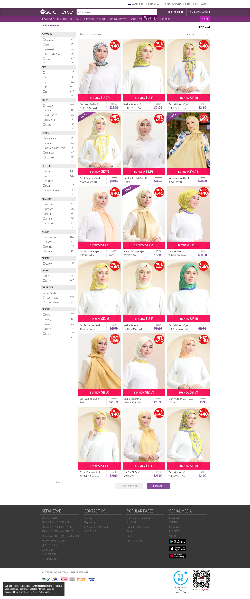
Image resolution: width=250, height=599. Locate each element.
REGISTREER (155, 4)
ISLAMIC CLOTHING (64, 19)
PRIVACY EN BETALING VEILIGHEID (57, 531)
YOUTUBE (173, 536)
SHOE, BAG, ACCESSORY (117, 19)
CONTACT (88, 517)
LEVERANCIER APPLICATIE (96, 526)
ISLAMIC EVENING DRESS (138, 517)
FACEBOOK (174, 517)
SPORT (133, 19)
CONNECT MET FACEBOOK (173, 4)
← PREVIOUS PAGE (129, 486)
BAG (129, 536)
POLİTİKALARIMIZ (50, 558)
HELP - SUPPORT (201, 4)
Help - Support (91, 522)
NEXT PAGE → (158, 486)
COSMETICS (165, 19)
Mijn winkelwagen (200, 12)
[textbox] (109, 12)
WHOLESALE (90, 531)
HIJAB (78, 19)
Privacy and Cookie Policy (33, 592)
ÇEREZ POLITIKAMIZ (51, 545)
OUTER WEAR (89, 19)
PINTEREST (174, 531)
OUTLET (205, 19)
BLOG (189, 4)
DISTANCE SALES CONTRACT (55, 522)
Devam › (59, 482)
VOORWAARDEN (49, 517)
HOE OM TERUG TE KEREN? (54, 540)
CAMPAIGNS (47, 549)
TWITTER (173, 522)
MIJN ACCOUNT (175, 12)
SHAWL (130, 531)
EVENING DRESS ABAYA (138, 526)
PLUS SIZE (101, 19)
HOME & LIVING (151, 19)
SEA (140, 19)
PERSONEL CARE (134, 540)
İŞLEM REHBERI (49, 554)
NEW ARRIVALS (48, 19)
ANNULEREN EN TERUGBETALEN (57, 526)
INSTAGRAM (174, 526)
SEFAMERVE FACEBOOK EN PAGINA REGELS (62, 536)
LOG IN (144, 4)
